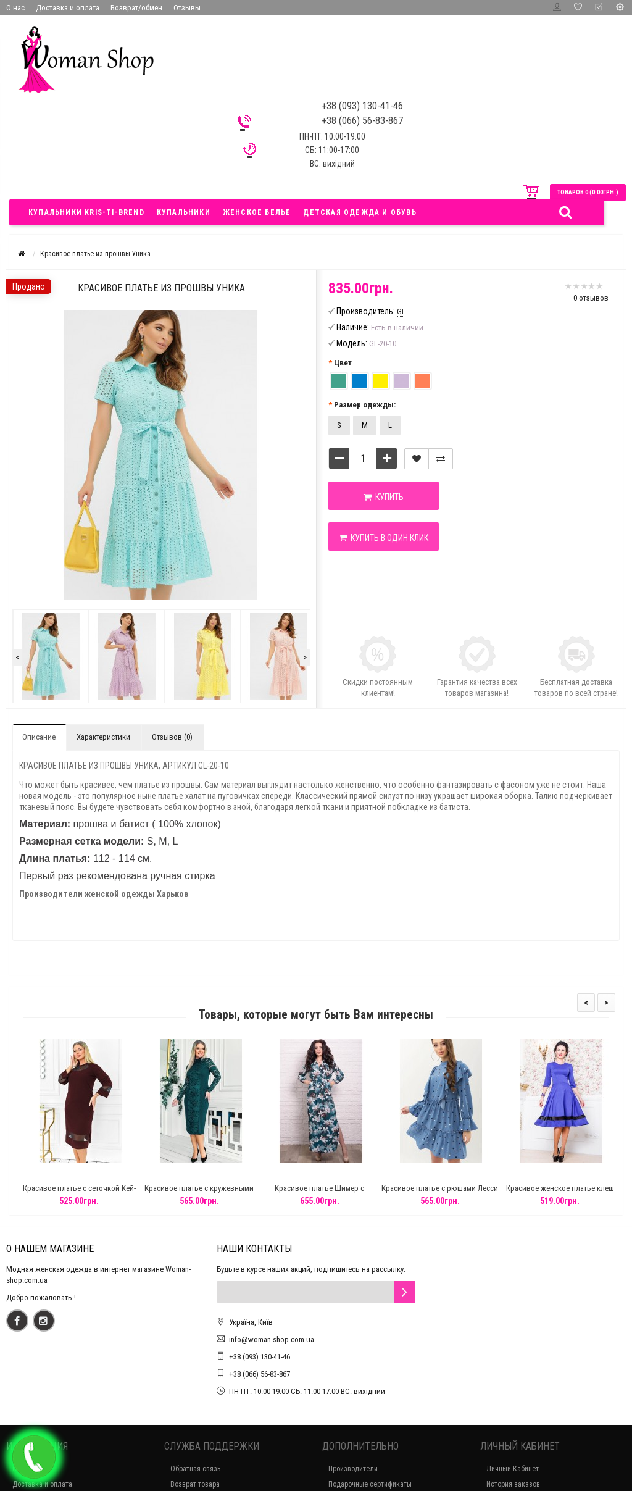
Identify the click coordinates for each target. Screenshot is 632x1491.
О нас (15, 7)
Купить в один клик (383, 538)
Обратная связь (195, 1468)
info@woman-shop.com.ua (271, 1339)
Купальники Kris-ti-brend (86, 212)
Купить (384, 497)
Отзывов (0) (172, 736)
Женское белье (257, 212)
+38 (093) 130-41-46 (259, 1356)
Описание (39, 736)
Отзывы (187, 7)
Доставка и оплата (67, 7)
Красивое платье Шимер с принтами (337, 1194)
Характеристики (103, 736)
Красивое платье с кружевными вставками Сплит (217, 1194)
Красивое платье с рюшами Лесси (457, 1188)
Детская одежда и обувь (359, 212)
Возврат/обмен (136, 7)
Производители (353, 1468)
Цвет (343, 362)
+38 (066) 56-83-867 (259, 1374)
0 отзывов (591, 298)
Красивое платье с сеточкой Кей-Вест (96, 1194)
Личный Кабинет (512, 1468)
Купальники (183, 212)
